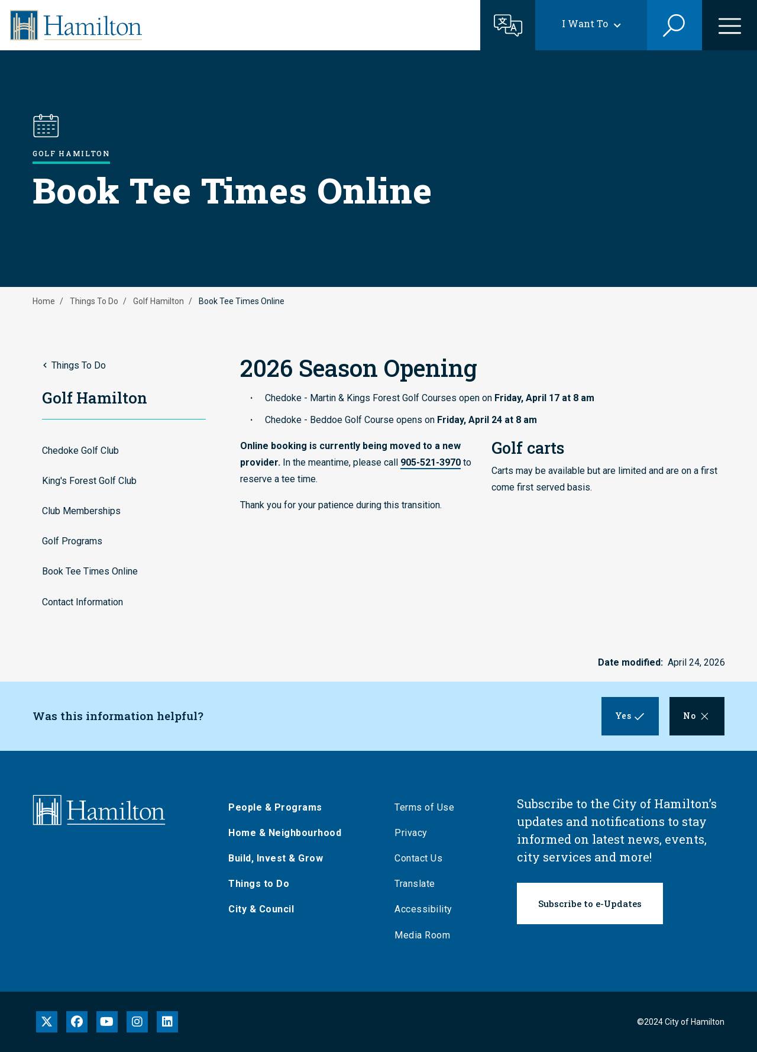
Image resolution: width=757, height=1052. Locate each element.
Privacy (411, 832)
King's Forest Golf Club (89, 480)
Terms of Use (424, 807)
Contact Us (418, 858)
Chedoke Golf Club (80, 450)
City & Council (261, 909)
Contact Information (82, 602)
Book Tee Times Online (90, 571)
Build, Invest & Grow (275, 858)
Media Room (422, 935)
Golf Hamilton (158, 301)
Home (44, 301)
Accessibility (423, 909)
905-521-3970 (430, 462)
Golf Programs (72, 541)
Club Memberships (81, 511)
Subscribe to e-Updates (590, 903)
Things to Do (258, 883)
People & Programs (275, 807)
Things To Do (94, 301)
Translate (414, 883)
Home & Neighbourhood (284, 832)
